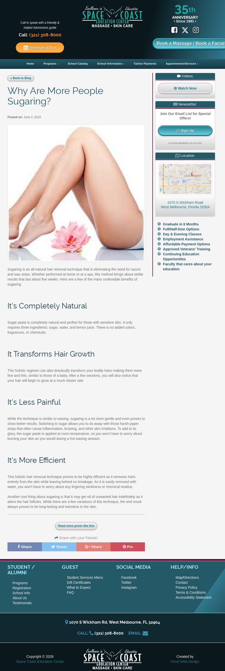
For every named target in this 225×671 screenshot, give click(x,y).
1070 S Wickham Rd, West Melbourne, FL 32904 (112, 622)
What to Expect (79, 587)
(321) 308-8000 (109, 633)
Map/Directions (187, 577)
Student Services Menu (85, 577)
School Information (109, 63)
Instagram (129, 587)
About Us (19, 598)
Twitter (126, 582)
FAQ (70, 592)
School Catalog (78, 63)
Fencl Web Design (185, 661)
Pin (127, 546)
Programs (50, 63)
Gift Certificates (79, 582)
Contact (182, 582)
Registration (21, 588)
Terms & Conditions (191, 592)
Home (30, 63)
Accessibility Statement (194, 597)
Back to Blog (20, 78)
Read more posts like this (76, 526)
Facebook (128, 577)
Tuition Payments (145, 63)
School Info (21, 593)
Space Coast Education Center (40, 661)
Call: (40, 34)
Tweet (59, 546)
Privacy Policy (186, 587)
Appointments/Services (181, 63)
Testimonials (22, 603)
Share (24, 546)
